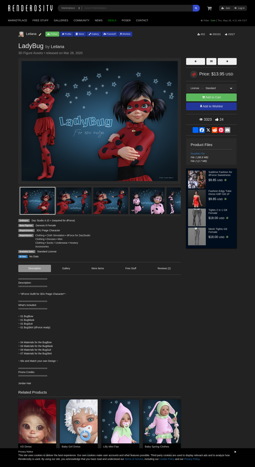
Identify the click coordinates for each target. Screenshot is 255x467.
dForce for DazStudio (78, 235)
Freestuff (110, 34)
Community (82, 20)
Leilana (57, 46)
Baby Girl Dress (71, 446)
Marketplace (17, 20)
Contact (142, 20)
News (98, 20)
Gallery (94, 34)
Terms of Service (134, 459)
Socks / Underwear (57, 242)
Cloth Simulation (56, 235)
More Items (97, 268)
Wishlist (125, 34)
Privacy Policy (191, 459)
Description (34, 268)
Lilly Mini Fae (111, 446)
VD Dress (26, 446)
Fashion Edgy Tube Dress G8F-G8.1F (219, 192)
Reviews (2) (164, 268)
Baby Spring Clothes (157, 446)
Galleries (61, 20)
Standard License (46, 251)
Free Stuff (40, 20)
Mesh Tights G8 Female (217, 230)
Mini (60, 239)
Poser (126, 20)
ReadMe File (198, 153)
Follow (52, 34)
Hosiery (74, 242)
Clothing (39, 235)
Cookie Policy (166, 459)
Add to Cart (211, 97)
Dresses (51, 239)
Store (80, 34)
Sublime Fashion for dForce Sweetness (220, 173)
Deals (112, 20)
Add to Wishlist (211, 106)
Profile (66, 34)
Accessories (42, 246)
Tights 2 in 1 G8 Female (217, 211)
